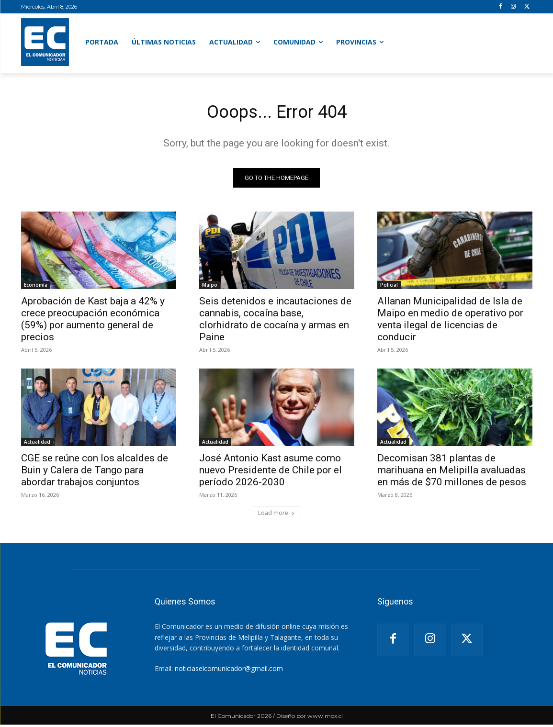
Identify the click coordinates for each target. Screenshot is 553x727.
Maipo (209, 287)
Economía (35, 287)
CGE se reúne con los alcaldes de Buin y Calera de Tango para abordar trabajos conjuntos (94, 472)
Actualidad (37, 444)
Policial (389, 287)
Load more (276, 515)
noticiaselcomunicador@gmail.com (229, 670)
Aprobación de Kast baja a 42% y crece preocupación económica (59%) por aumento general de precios (93, 321)
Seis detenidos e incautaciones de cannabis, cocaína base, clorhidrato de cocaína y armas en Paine (275, 321)
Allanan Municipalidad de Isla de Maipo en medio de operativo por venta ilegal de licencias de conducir (450, 321)
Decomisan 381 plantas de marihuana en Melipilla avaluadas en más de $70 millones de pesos (451, 472)
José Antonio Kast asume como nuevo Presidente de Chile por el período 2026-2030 (270, 472)
